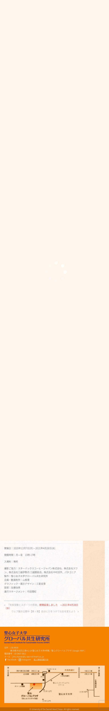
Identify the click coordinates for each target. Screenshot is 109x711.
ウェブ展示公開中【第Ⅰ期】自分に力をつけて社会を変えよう (45, 611)
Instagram (24, 659)
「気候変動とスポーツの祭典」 (41, 606)
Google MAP (78, 650)
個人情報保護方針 (41, 659)
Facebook (10, 659)
